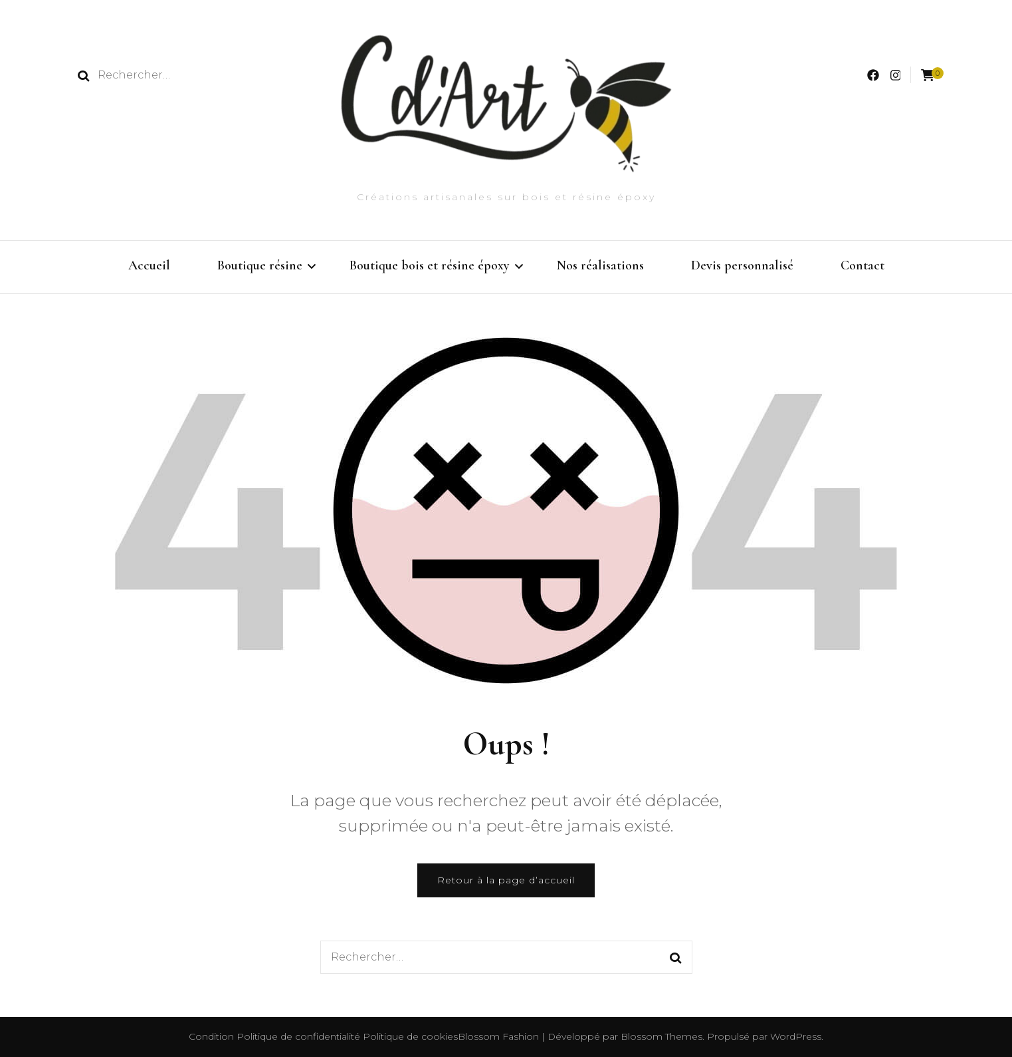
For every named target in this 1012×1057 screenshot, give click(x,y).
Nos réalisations (600, 265)
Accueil (149, 265)
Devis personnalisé (742, 265)
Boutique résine (259, 265)
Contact (862, 265)
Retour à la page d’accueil (506, 880)
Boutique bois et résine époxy (430, 265)
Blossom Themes (660, 1036)
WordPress (795, 1036)
